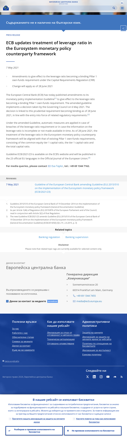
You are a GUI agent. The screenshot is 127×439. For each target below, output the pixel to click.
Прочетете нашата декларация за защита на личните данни (38, 420)
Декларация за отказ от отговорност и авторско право (63, 333)
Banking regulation (49, 237)
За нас (15, 328)
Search (114, 8)
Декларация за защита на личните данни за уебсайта (96, 338)
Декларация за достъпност (96, 350)
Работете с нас (20, 332)
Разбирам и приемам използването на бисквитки (34, 430)
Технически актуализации (61, 339)
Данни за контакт (21, 345)
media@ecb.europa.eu (89, 301)
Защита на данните (92, 332)
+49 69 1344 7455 (86, 295)
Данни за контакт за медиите (28, 301)
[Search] (62, 8)
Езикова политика (91, 354)
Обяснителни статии (23, 337)
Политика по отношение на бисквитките (97, 344)
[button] (122, 3)
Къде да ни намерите (23, 350)
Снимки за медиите (22, 341)
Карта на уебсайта (12, 361)
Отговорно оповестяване (60, 343)
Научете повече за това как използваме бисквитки (96, 420)
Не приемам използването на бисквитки (93, 430)
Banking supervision (76, 237)
